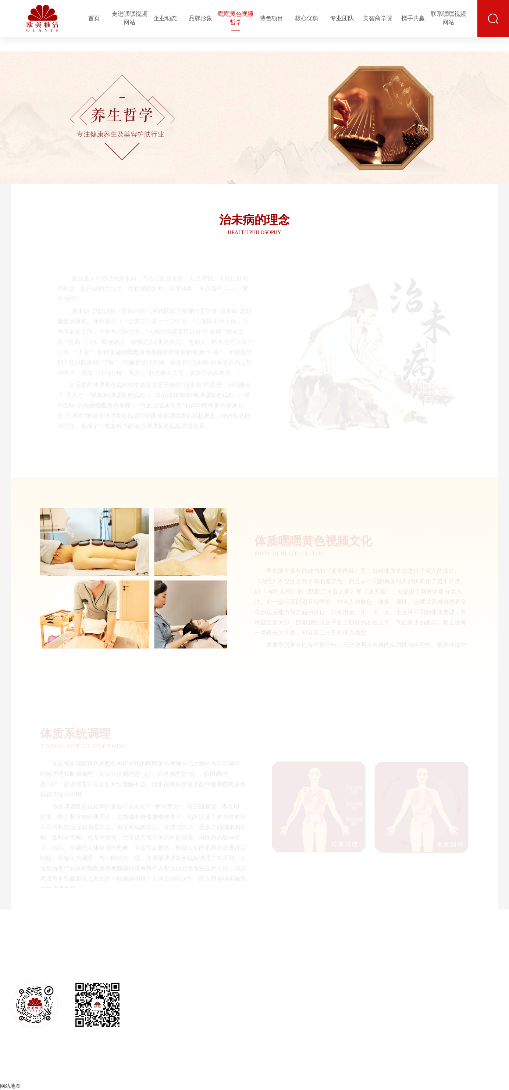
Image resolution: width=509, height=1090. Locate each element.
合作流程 (486, 984)
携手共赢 (413, 18)
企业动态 (165, 18)
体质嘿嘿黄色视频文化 (260, 967)
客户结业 (460, 984)
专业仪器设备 (381, 1010)
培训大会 (460, 997)
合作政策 (486, 1009)
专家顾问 (434, 972)
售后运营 (434, 984)
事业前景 (486, 959)
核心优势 (306, 18)
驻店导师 (434, 997)
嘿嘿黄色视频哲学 (235, 18)
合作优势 (486, 972)
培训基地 (460, 959)
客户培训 (460, 972)
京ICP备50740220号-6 (314, 1071)
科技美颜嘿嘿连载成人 (313, 976)
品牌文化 (223, 959)
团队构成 (434, 959)
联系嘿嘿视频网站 (448, 18)
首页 (94, 18)
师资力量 (460, 1009)
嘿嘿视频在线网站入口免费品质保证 (381, 974)
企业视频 (223, 997)
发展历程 (188, 1022)
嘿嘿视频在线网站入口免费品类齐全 (381, 994)
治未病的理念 (260, 951)
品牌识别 (223, 972)
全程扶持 (486, 997)
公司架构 (188, 984)
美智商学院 (377, 18)
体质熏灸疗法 (313, 963)
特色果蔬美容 (313, 988)
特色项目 (271, 18)
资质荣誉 (188, 997)
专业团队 (342, 18)
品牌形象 (200, 18)
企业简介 (188, 959)
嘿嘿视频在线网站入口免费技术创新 (381, 954)
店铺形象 (223, 984)
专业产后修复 (313, 1001)
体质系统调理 (260, 983)
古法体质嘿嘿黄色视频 (313, 951)
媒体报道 (188, 1009)
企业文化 (188, 972)
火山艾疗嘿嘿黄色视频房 (313, 1017)
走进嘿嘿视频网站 (129, 18)
